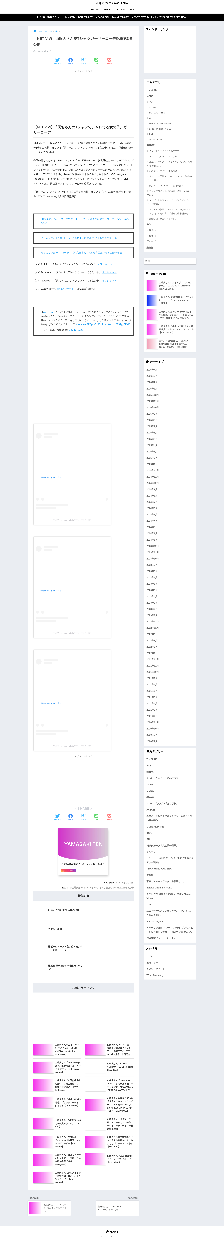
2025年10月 (152, 407)
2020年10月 (152, 729)
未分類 (149, 248)
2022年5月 (152, 647)
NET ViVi (87, 887)
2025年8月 (152, 420)
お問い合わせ (100, 1200)
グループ (151, 241)
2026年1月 (152, 389)
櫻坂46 (152, 236)
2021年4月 (152, 703)
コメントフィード (155, 969)
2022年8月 (152, 641)
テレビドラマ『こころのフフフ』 (165, 151)
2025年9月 (152, 414)
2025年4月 (152, 445)
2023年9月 (152, 565)
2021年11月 (152, 666)
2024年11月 (152, 477)
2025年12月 (152, 395)
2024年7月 (152, 502)
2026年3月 (152, 376)
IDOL (132, 9)
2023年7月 (152, 578)
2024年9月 (152, 489)
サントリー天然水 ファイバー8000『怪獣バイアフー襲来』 (170, 178)
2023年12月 (152, 546)
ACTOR (121, 9)
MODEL (108, 9)
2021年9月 (152, 678)
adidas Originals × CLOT (161, 129)
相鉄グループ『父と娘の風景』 (164, 171)
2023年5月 (152, 590)
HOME (112, 1193)
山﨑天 (75, 887)
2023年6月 (152, 584)
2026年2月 (152, 382)
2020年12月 (152, 722)
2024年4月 (152, 521)
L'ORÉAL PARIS (157, 113)
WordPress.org (154, 975)
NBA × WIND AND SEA (160, 123)
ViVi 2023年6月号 (124, 887)
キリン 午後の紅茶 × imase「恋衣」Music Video (168, 193)
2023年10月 (152, 559)
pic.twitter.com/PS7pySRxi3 (115, 324)
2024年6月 (152, 508)
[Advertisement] (83, 95)
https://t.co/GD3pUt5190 (88, 324)
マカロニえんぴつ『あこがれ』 (164, 156)
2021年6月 (152, 691)
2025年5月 (152, 439)
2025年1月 (152, 464)
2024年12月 (152, 471)
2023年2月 (152, 609)
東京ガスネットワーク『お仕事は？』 (167, 186)
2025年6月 (152, 433)
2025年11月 (152, 401)
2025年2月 (152, 458)
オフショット (105, 264)
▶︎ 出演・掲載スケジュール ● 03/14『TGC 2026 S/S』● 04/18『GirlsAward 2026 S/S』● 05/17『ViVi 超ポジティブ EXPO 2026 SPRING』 (112, 17)
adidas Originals (157, 139)
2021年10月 (152, 672)
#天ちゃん (48, 312)
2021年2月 (152, 716)
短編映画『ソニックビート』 (163, 219)
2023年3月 (152, 603)
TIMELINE (94, 9)
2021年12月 (152, 659)
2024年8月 (152, 496)
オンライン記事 (103, 887)
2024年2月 (152, 534)
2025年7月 (152, 426)
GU (150, 118)
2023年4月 (152, 596)
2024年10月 (152, 483)
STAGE (152, 107)
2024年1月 (152, 540)
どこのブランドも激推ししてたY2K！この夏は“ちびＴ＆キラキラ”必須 (79, 238)
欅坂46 (152, 230)
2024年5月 (152, 515)
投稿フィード (153, 963)
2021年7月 (152, 685)
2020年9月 (152, 735)
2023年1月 (152, 615)
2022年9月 (152, 634)
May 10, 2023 (76, 330)
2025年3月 (152, 452)
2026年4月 (152, 370)
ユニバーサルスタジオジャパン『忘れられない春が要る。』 (169, 164)
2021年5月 (152, 697)
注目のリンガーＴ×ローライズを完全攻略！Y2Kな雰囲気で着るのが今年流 (81, 252)
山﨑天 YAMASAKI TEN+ (112, 3)
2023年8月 (152, 571)
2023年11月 (152, 552)
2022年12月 (152, 622)
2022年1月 (152, 653)
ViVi (121, 882)
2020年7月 (152, 741)
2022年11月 (152, 628)
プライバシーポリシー (120, 1200)
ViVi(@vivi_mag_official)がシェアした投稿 (72, 520)
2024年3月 (152, 527)
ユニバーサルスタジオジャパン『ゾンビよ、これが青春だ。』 (169, 202)
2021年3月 (152, 710)
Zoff (151, 134)
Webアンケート (65, 289)
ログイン (151, 956)
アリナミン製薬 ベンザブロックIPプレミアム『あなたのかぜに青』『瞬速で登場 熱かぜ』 (169, 211)
